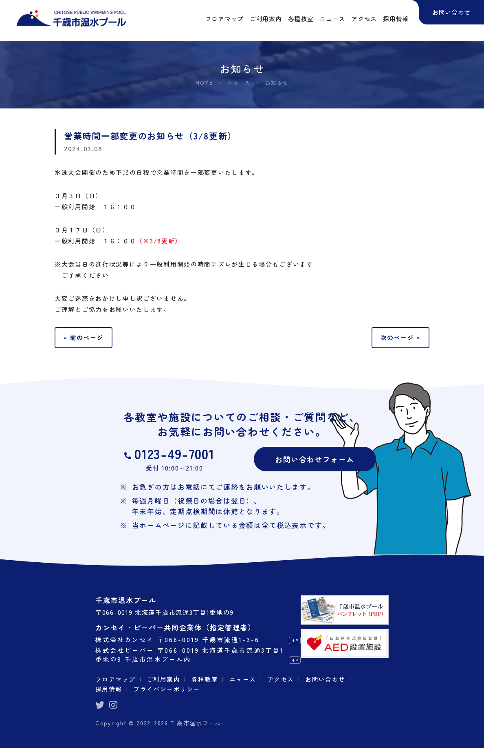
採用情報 (109, 689)
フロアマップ (115, 679)
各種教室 (206, 679)
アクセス (283, 679)
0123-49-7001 (175, 454)
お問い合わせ (328, 679)
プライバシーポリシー (168, 689)
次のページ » (400, 337)
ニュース (244, 679)
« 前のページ (84, 337)
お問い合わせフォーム (315, 459)
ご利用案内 (164, 679)
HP (295, 641)
